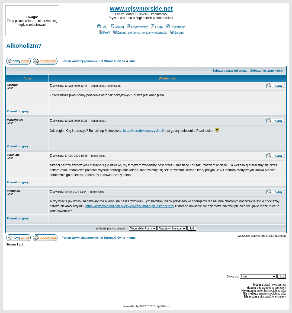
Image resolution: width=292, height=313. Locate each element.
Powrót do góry (18, 111)
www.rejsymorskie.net (141, 8)
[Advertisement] (255, 21)
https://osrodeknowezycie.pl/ (143, 131)
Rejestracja (175, 26)
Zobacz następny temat (266, 70)
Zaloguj (177, 32)
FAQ (102, 26)
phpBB (138, 306)
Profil (104, 32)
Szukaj (117, 26)
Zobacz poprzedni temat (230, 70)
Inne (132, 61)
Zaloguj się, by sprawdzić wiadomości (140, 32)
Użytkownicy (137, 26)
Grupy (157, 26)
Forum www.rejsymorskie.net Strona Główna (93, 61)
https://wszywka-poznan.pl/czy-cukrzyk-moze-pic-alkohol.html (129, 206)
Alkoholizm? (24, 45)
